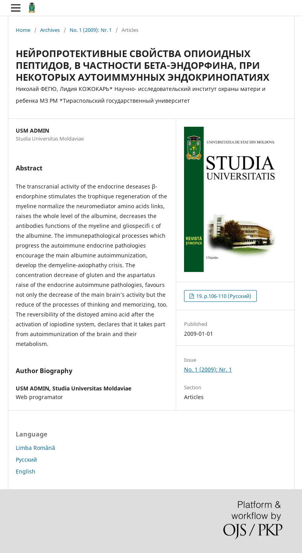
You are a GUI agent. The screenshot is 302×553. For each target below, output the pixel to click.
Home (23, 29)
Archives (50, 29)
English (25, 471)
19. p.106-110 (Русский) (223, 296)
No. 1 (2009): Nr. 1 (91, 29)
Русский (26, 459)
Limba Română (35, 447)
